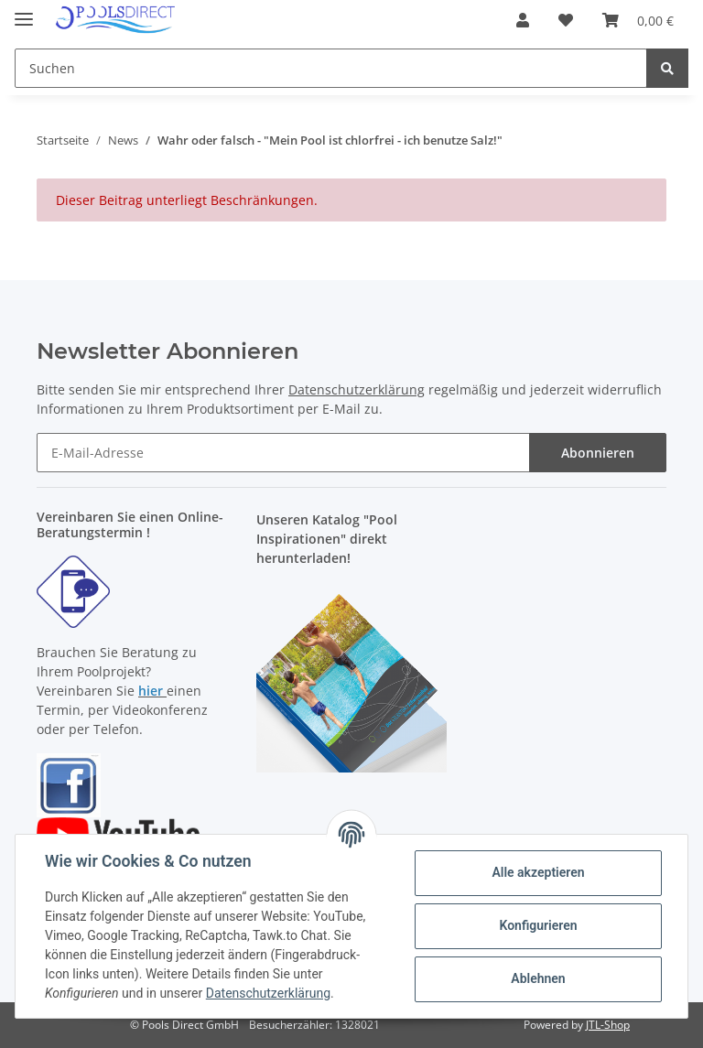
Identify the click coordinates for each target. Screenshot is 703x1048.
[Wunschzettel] (566, 20)
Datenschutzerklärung (356, 389)
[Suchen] (331, 68)
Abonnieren (597, 452)
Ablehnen (538, 978)
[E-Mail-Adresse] (283, 452)
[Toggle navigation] (24, 11)
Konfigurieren (538, 925)
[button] (523, 20)
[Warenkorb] (638, 20)
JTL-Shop (608, 1024)
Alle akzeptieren (538, 872)
